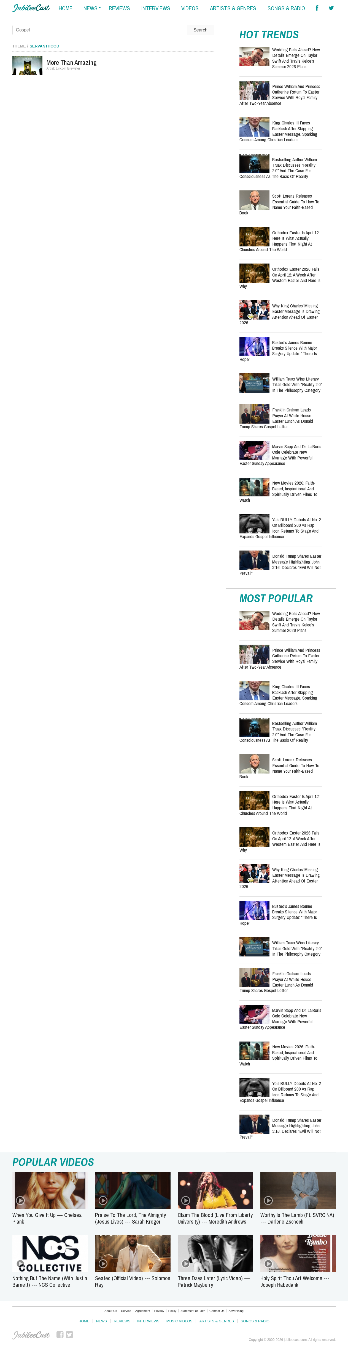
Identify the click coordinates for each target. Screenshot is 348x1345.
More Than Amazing (72, 62)
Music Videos (179, 1321)
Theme (19, 46)
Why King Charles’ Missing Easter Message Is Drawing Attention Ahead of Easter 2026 (279, 314)
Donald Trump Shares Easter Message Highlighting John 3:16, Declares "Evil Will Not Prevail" (280, 564)
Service (126, 1310)
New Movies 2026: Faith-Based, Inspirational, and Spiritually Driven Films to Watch (278, 491)
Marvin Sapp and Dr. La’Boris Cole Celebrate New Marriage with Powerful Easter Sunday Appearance (280, 454)
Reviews (122, 1321)
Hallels (31, 8)
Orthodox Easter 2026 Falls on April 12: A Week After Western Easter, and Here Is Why (279, 277)
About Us (110, 1310)
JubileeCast (31, 1335)
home (65, 8)
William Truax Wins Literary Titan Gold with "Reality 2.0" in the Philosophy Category (297, 384)
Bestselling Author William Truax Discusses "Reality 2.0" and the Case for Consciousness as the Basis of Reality (278, 167)
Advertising (235, 1310)
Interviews (148, 1321)
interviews (155, 8)
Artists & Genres (216, 1321)
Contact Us (216, 1310)
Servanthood (45, 46)
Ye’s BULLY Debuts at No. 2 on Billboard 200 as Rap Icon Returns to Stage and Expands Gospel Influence (280, 527)
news (90, 8)
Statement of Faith (192, 1310)
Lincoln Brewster (68, 68)
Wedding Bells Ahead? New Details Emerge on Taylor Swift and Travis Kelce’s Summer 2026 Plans (296, 58)
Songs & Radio (255, 1321)
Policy (172, 1310)
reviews (119, 8)
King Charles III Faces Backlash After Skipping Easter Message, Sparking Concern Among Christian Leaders (278, 131)
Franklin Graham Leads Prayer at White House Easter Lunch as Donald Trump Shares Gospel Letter (276, 418)
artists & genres (233, 8)
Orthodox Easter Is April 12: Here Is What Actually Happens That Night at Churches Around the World (279, 240)
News (101, 1321)
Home (84, 1321)
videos (190, 8)
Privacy (159, 1310)
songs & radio (286, 8)
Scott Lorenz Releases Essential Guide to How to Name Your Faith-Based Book (279, 204)
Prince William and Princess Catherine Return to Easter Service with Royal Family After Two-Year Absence (279, 94)
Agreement (142, 1310)
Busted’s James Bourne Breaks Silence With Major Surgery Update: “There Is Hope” (278, 350)
